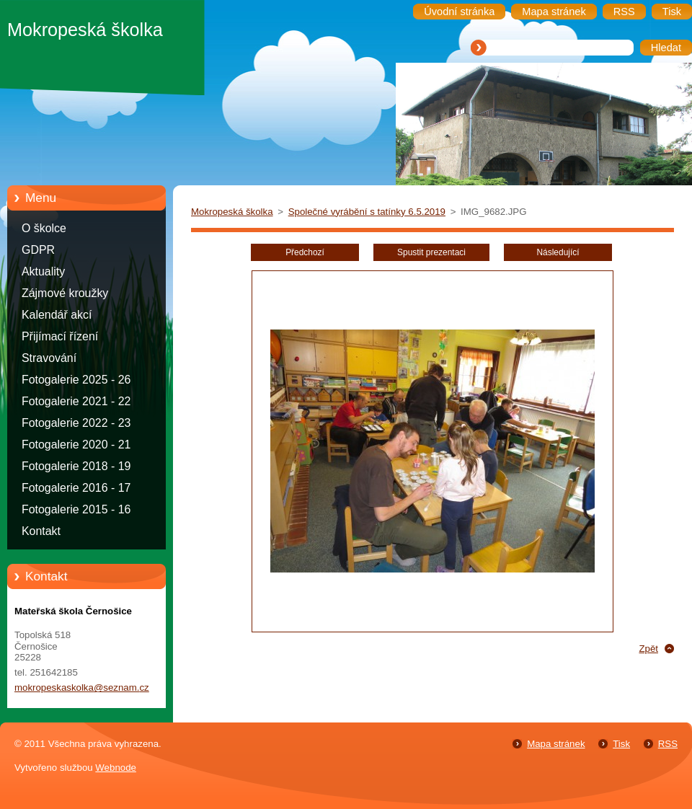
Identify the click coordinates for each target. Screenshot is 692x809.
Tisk (621, 743)
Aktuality (43, 271)
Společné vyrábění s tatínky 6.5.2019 (366, 211)
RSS (668, 743)
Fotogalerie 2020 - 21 (76, 444)
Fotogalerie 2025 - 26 (76, 379)
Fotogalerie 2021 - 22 (76, 401)
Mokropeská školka (232, 211)
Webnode (115, 767)
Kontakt (41, 531)
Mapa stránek (556, 743)
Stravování (49, 358)
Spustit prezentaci (431, 252)
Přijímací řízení (60, 336)
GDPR (38, 250)
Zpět (648, 648)
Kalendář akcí (57, 315)
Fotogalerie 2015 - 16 (76, 509)
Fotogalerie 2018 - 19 (76, 466)
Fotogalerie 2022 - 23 (76, 423)
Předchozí (304, 252)
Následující (557, 252)
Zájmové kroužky (65, 293)
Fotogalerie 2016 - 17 (76, 488)
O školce (44, 228)
